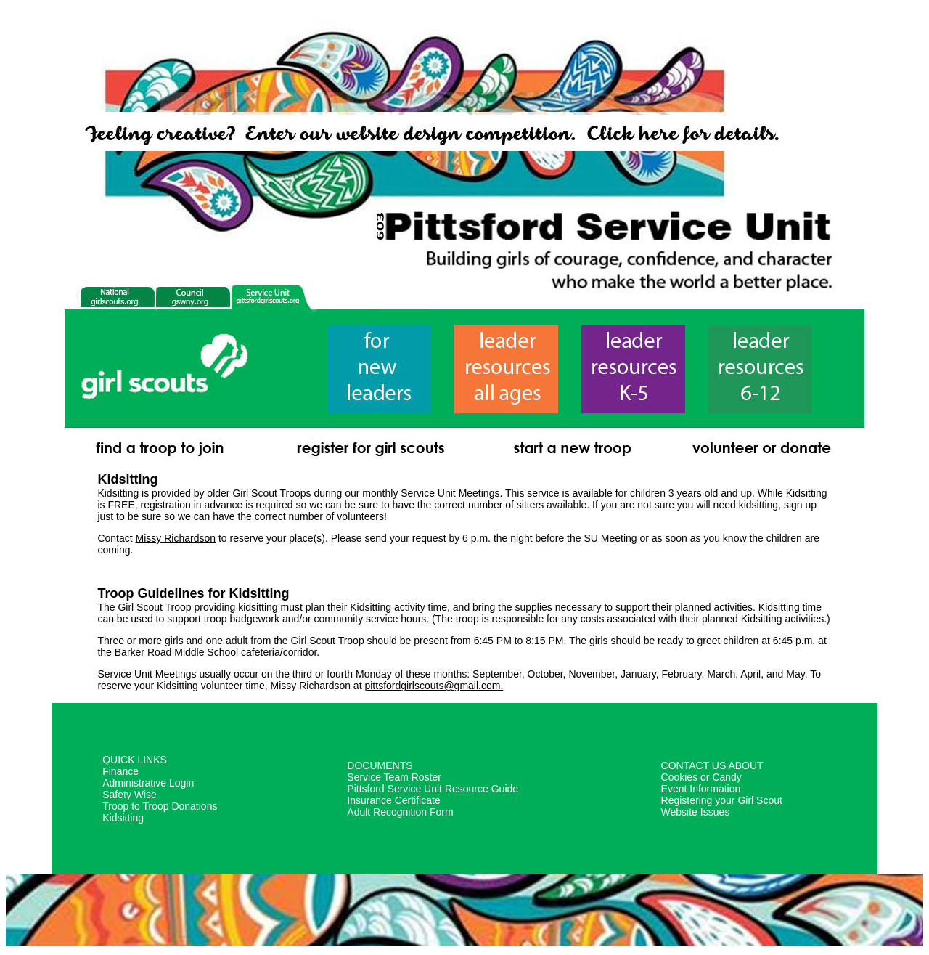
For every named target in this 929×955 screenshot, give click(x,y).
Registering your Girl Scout (721, 800)
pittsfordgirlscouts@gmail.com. (433, 685)
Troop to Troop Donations (159, 806)
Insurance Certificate (393, 800)
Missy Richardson (176, 538)
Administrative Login (148, 783)
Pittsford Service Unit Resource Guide (432, 789)
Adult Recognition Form (400, 812)
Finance (120, 771)
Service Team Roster (394, 777)
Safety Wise (129, 794)
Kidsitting (123, 818)
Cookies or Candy (701, 777)
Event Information (701, 789)
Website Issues (695, 812)
